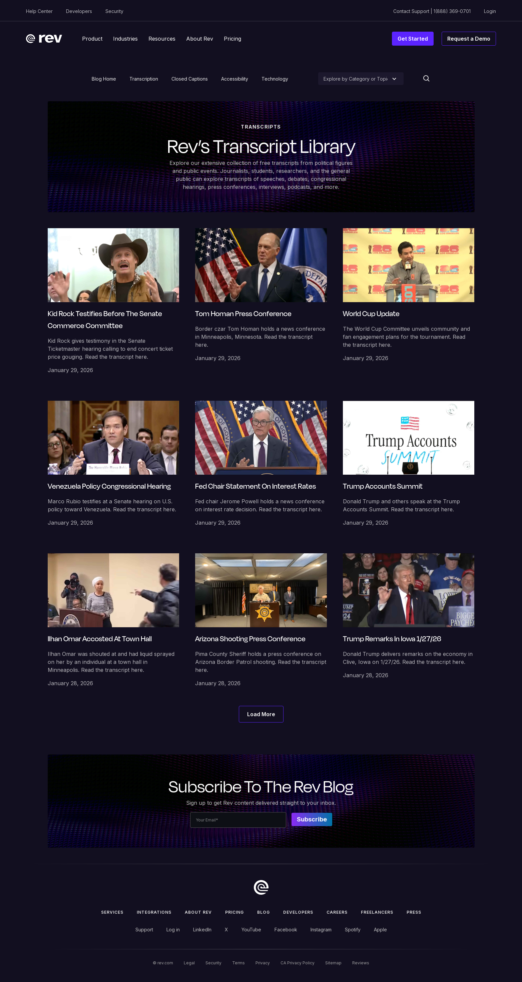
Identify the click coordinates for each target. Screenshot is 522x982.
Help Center (39, 11)
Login (490, 11)
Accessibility (234, 79)
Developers (79, 11)
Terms (238, 962)
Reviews (360, 962)
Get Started (413, 38)
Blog (263, 912)
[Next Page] (261, 714)
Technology (275, 79)
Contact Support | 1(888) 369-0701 (432, 11)
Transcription (143, 79)
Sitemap (333, 962)
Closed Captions (189, 79)
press (414, 912)
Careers (337, 912)
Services (112, 912)
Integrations (154, 912)
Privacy (262, 962)
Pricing (234, 912)
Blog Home (104, 79)
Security (114, 11)
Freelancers (377, 912)
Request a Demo (468, 38)
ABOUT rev (198, 912)
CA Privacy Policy (298, 962)
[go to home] (261, 887)
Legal (189, 962)
